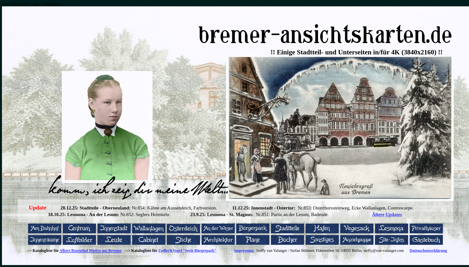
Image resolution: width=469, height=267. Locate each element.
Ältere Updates (387, 214)
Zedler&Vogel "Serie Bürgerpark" (187, 250)
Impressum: (244, 250)
